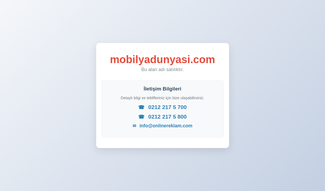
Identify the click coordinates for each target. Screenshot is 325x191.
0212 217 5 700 (162, 107)
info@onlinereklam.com (162, 125)
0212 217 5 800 (162, 117)
